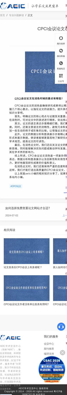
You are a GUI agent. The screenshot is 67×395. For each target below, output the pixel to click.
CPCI (18, 98)
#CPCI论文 (16, 186)
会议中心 (49, 343)
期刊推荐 (49, 348)
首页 (2, 15)
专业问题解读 (16, 15)
